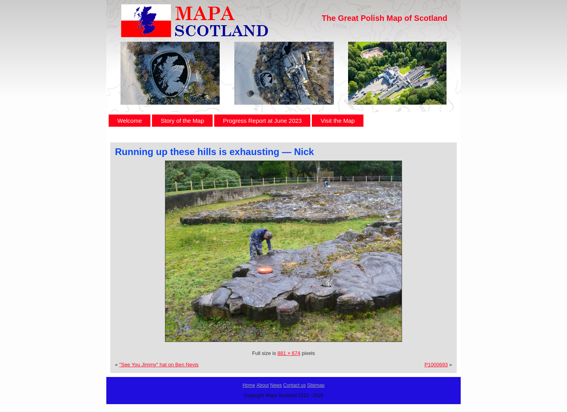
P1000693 (436, 365)
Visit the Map (337, 120)
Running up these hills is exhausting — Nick (214, 151)
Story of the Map (182, 120)
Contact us (294, 385)
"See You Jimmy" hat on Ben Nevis (158, 365)
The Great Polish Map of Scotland (384, 18)
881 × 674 (289, 353)
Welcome (129, 120)
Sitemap (315, 385)
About (262, 385)
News (276, 385)
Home (249, 385)
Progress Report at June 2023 (262, 120)
